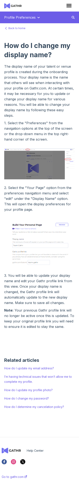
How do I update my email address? (29, 368)
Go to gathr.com (14, 477)
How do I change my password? (26, 398)
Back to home (16, 28)
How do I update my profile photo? (28, 390)
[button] (69, 6)
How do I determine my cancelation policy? (34, 407)
